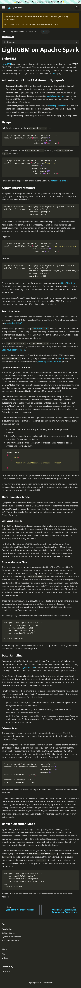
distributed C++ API (14, 323)
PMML (62, 358)
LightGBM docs (68, 283)
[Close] (79, 2)
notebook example (59, 180)
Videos (5, 958)
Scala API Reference (10, 940)
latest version (45, 24)
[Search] (77, 7)
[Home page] (4, 32)
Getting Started (9, 933)
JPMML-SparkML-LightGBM (50, 361)
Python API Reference (11, 936)
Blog (4, 954)
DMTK (54, 73)
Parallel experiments (55, 96)
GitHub (59, 2)
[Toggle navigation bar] (3, 7)
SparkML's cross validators (13, 350)
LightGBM (6, 64)
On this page (9, 42)
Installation (7, 929)
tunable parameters (57, 105)
